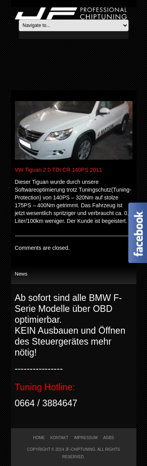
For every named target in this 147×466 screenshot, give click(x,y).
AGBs (108, 438)
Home (39, 438)
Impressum (86, 438)
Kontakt (59, 438)
